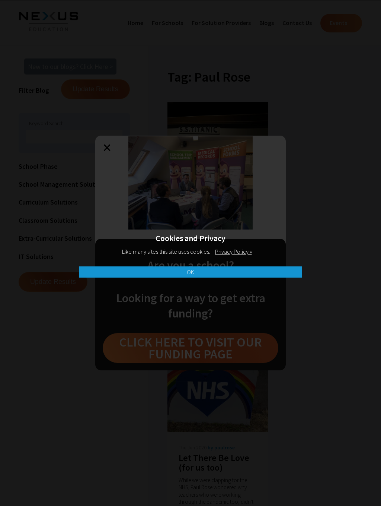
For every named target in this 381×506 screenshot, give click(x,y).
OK (190, 272)
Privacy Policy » (233, 251)
